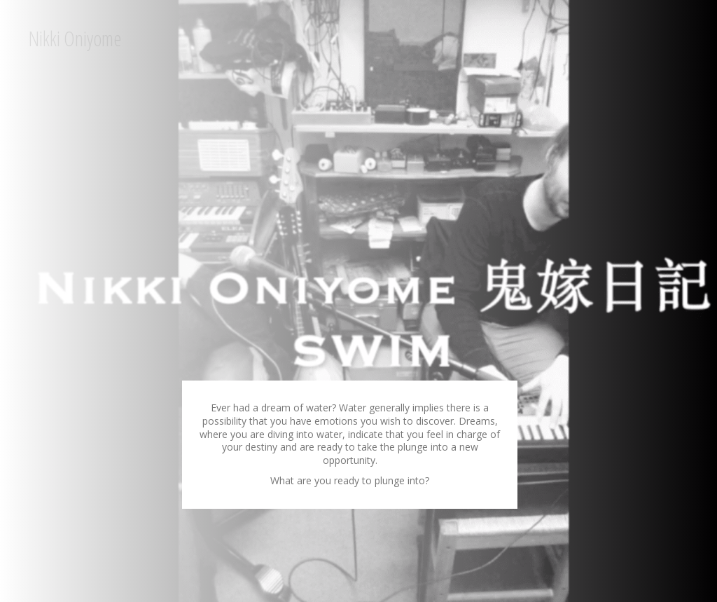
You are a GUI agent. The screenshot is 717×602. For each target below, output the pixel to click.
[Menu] (385, 38)
